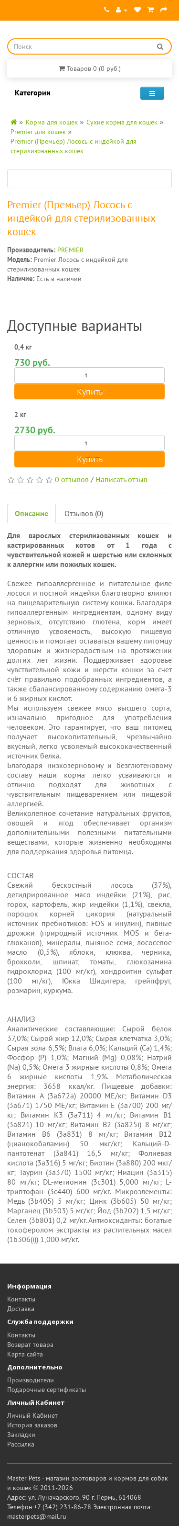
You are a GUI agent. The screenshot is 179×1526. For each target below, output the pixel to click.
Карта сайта (25, 1354)
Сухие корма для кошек (122, 122)
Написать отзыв (121, 479)
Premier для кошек (38, 131)
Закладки (21, 1434)
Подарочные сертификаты (46, 1389)
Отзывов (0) (83, 513)
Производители (30, 1380)
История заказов (32, 1425)
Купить (90, 391)
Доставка (20, 1308)
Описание (31, 513)
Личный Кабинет (32, 1415)
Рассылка (20, 1444)
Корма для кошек (52, 122)
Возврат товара (30, 1344)
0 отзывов (72, 479)
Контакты (21, 1299)
